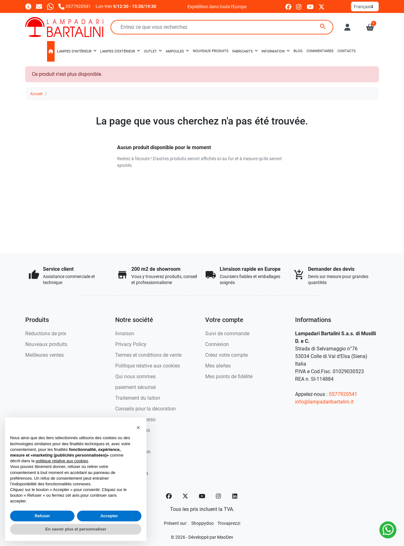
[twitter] (321, 6)
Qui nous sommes (135, 376)
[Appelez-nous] (74, 6)
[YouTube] (202, 496)
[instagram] (299, 6)
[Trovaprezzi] (228, 523)
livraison (124, 334)
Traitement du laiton (137, 398)
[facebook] (288, 6)
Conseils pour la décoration (145, 409)
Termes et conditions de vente (148, 355)
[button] (370, 27)
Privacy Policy (130, 344)
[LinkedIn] (235, 496)
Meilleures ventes (44, 355)
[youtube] (310, 6)
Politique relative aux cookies (147, 366)
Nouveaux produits (46, 344)
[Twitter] (185, 496)
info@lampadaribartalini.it (324, 402)
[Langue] (365, 6)
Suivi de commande (227, 334)
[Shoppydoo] (202, 523)
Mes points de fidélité (228, 376)
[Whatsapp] (50, 6)
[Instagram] (218, 496)
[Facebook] (169, 496)
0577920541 (343, 394)
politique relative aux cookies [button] (62, 460)
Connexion (217, 344)
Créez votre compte (226, 355)
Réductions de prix (45, 334)
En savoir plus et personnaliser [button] (75, 529)
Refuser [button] (42, 515)
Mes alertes (218, 366)
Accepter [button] (109, 515)
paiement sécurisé (135, 387)
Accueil (36, 94)
